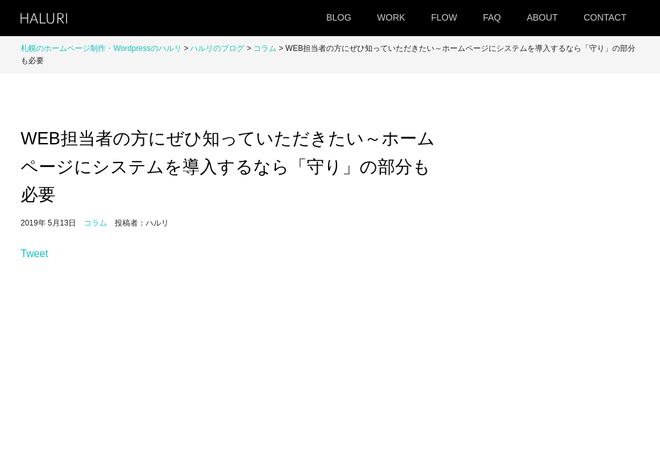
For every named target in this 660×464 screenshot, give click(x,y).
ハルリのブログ (217, 48)
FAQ (492, 17)
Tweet (34, 253)
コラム (265, 48)
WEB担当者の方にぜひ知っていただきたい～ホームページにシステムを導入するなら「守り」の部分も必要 (228, 166)
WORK (391, 17)
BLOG (338, 17)
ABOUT (542, 17)
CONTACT (604, 17)
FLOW (444, 17)
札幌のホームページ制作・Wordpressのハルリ (101, 48)
